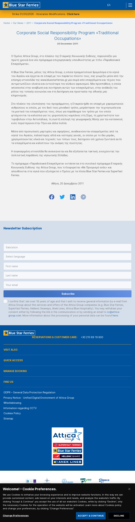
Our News (18, 23)
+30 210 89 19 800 (92, 337)
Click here (73, 14)
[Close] (129, 492)
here (115, 315)
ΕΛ (108, 5)
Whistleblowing (12, 402)
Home (7, 23)
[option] (31, 481)
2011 (28, 23)
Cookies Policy (12, 413)
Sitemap (8, 418)
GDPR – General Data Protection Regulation (29, 392)
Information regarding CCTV (20, 408)
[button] (67, 247)
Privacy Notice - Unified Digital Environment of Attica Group (39, 397)
